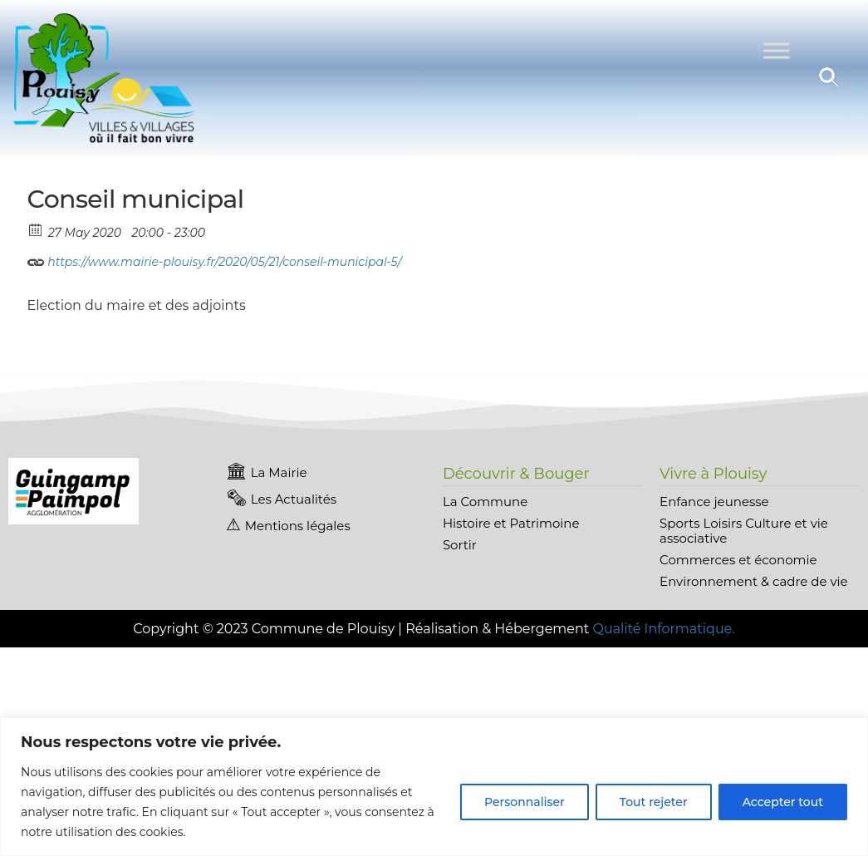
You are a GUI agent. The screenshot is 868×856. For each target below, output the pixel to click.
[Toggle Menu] (776, 51)
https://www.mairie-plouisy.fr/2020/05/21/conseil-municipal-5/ (214, 259)
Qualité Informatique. (663, 629)
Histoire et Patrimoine (511, 523)
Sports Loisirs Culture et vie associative (744, 530)
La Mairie (279, 472)
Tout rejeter (654, 802)
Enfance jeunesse (714, 501)
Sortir (460, 545)
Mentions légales (298, 526)
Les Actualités (293, 499)
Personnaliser (524, 802)
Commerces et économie (738, 560)
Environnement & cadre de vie (754, 581)
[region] (434, 786)
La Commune (485, 501)
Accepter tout (783, 802)
